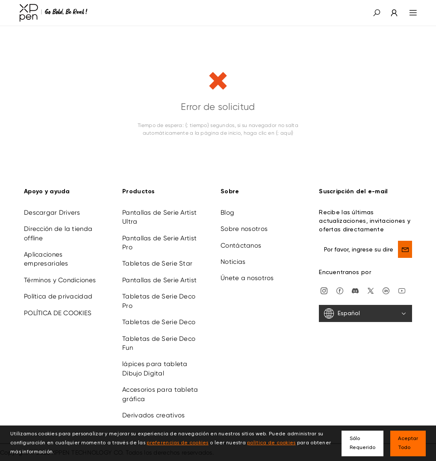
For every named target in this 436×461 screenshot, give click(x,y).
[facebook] (340, 290)
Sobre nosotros (244, 229)
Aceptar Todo (408, 443)
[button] (376, 13)
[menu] (408, 13)
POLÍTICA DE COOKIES (57, 313)
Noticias (233, 262)
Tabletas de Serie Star (157, 263)
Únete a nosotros (247, 278)
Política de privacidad (58, 296)
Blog (227, 212)
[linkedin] (386, 290)
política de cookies (271, 443)
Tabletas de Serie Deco (158, 322)
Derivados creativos (153, 415)
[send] (405, 249)
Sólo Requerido (362, 443)
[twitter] (370, 290)
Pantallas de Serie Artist (159, 280)
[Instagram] (324, 290)
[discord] (355, 290)
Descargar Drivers (52, 212)
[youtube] (402, 290)
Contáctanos (241, 245)
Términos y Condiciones (60, 280)
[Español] (365, 313)
